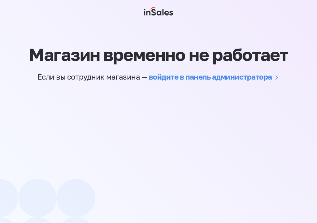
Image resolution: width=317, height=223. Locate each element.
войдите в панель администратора (210, 76)
